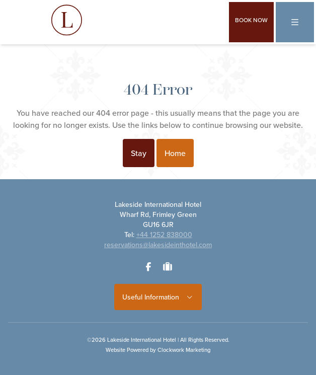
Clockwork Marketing (183, 350)
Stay (138, 153)
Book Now (251, 20)
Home (175, 153)
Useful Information (158, 297)
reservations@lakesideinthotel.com (158, 245)
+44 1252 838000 (164, 235)
